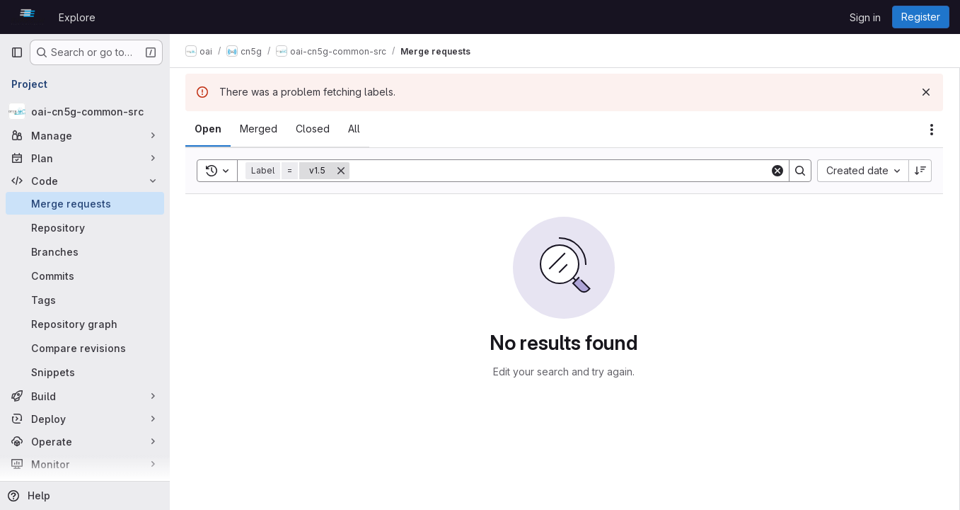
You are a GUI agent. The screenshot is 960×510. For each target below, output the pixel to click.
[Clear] (777, 170)
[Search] (560, 170)
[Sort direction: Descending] (920, 170)
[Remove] (342, 170)
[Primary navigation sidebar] (17, 52)
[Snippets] (85, 372)
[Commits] (85, 275)
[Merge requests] (85, 203)
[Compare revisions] (85, 347)
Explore (77, 17)
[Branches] (85, 251)
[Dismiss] (926, 92)
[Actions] (931, 129)
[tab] (209, 129)
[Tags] (85, 299)
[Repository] (85, 227)
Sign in (865, 17)
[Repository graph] (85, 323)
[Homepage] (27, 17)
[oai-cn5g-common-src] (85, 111)
